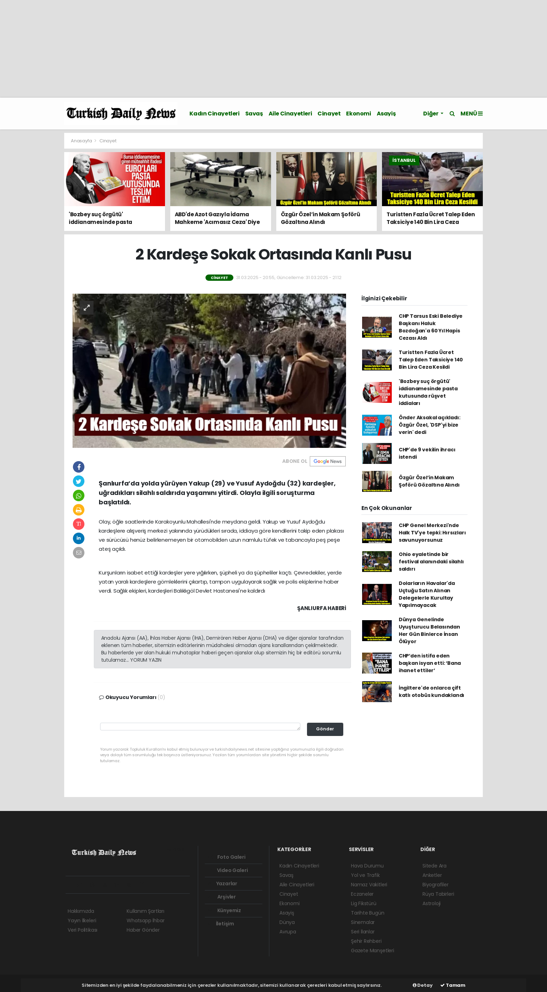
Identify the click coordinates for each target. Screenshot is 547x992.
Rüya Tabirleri (438, 893)
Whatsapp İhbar (145, 920)
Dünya (287, 922)
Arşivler (222, 896)
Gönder (325, 729)
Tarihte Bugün (367, 912)
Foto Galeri (227, 857)
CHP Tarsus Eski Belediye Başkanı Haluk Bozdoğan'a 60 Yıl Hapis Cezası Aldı (431, 327)
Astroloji (431, 903)
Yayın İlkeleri (82, 920)
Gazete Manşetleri (372, 950)
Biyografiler (435, 884)
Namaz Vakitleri (369, 884)
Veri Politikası (82, 929)
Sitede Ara (434, 865)
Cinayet (328, 114)
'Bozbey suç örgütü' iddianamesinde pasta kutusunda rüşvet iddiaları (428, 392)
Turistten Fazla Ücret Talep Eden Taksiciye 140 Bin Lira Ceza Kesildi (431, 359)
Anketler (432, 875)
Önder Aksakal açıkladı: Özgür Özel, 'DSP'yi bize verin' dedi (429, 425)
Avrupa (287, 931)
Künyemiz (224, 910)
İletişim (221, 923)
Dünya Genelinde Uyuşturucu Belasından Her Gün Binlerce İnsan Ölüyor (429, 630)
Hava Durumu (367, 865)
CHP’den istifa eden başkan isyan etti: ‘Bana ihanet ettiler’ (430, 663)
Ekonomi (358, 114)
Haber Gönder (143, 929)
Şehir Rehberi (366, 941)
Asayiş (386, 114)
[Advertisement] (209, 49)
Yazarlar (222, 883)
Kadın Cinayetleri (214, 114)
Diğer (431, 114)
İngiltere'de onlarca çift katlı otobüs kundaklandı (431, 691)
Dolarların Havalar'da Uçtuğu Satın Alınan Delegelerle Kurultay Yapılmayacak (427, 594)
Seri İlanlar (363, 931)
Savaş (254, 114)
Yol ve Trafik (365, 875)
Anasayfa (82, 140)
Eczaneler (362, 893)
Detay (423, 985)
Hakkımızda (81, 911)
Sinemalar (363, 922)
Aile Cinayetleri (290, 114)
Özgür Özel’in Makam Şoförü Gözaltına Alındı (429, 481)
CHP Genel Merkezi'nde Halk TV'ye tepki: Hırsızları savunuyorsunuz (432, 532)
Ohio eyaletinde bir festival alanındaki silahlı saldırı (431, 561)
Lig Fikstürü (363, 903)
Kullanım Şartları (145, 911)
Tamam (452, 985)
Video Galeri (228, 870)
